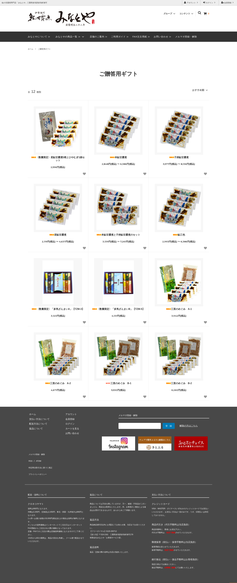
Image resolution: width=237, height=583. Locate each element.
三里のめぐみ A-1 (179, 309)
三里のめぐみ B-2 (179, 383)
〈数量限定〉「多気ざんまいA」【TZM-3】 (58, 309)
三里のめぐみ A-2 (58, 383)
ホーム (30, 49)
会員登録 (227, 2)
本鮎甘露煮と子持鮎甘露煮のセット (118, 234)
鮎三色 (179, 234)
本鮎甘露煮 (118, 157)
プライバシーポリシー (39, 467)
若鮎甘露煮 (57, 234)
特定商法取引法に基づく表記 (42, 463)
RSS (30, 458)
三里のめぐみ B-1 (118, 383)
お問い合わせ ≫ (162, 36)
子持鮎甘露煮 (179, 157)
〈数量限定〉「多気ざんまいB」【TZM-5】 (118, 309)
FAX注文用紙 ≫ (141, 36)
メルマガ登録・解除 (186, 36)
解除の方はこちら (189, 425)
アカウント (191, 2)
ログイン (209, 2)
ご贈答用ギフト (44, 49)
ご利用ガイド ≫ (120, 36)
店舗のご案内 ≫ (98, 36)
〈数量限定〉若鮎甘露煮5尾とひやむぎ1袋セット (58, 159)
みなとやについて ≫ (39, 36)
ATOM (37, 458)
